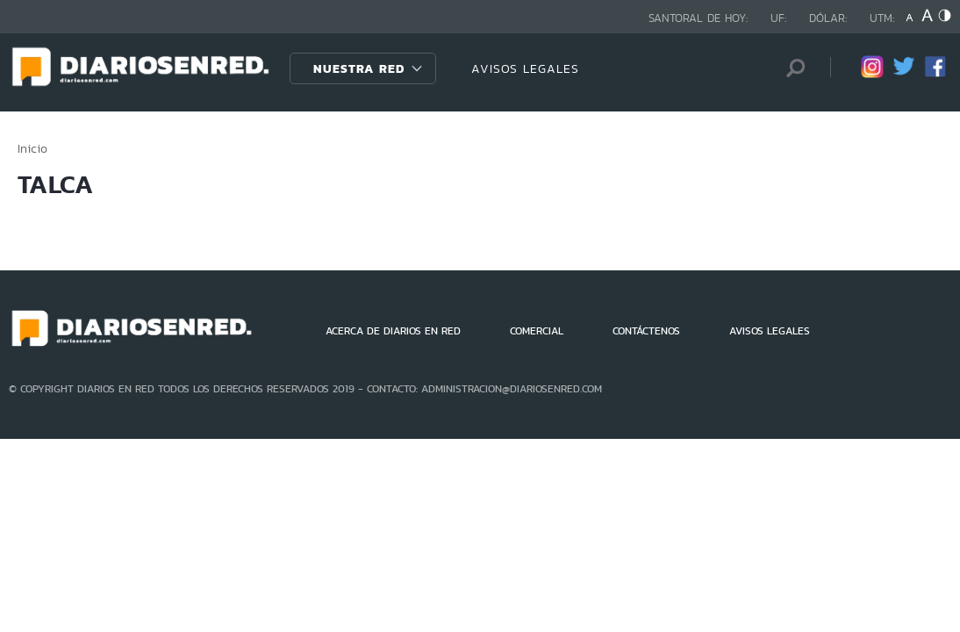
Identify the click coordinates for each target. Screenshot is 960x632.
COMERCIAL (536, 331)
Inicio (32, 148)
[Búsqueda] (791, 68)
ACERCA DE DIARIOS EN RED (393, 331)
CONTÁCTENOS (646, 331)
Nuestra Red (359, 68)
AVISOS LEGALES (525, 68)
